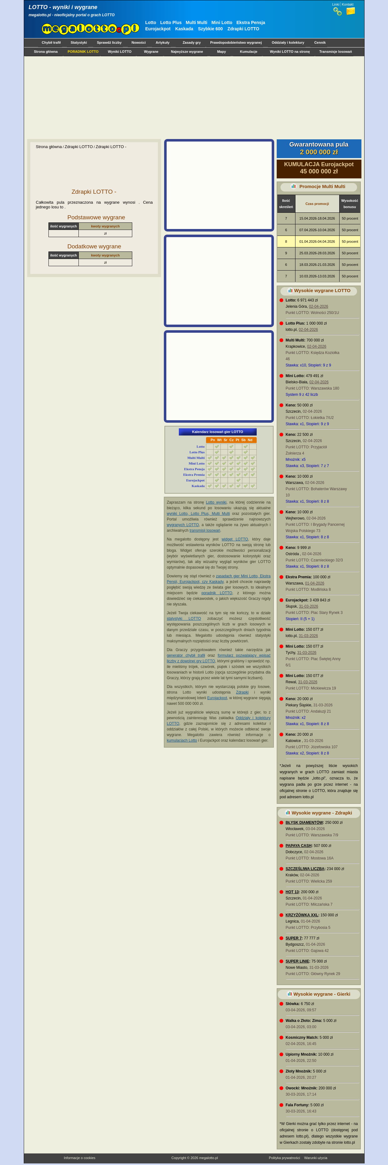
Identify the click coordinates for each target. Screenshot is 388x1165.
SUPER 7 (294, 938)
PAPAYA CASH (299, 846)
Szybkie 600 (210, 28)
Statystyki (79, 42)
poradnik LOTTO (216, 593)
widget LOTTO (235, 539)
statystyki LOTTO (184, 618)
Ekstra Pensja (250, 22)
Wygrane (151, 51)
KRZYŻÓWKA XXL (302, 915)
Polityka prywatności (284, 1158)
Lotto (150, 22)
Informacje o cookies (79, 1158)
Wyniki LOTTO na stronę (290, 51)
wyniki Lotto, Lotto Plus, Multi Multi (198, 513)
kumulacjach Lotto (182, 740)
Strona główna (46, 51)
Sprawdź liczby (109, 42)
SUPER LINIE (297, 961)
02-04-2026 (318, 306)
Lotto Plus (171, 22)
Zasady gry (192, 42)
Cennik (320, 42)
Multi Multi (196, 22)
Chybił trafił (51, 42)
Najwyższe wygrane (187, 51)
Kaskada (184, 28)
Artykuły (162, 42)
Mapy (221, 51)
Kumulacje (249, 51)
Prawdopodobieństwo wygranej (236, 42)
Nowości (139, 42)
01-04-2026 (314, 583)
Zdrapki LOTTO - (111, 146)
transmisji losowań (204, 530)
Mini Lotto (221, 22)
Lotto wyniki (216, 502)
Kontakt (347, 4)
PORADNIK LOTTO (83, 51)
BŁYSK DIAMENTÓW (304, 822)
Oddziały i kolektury (288, 42)
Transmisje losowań (335, 51)
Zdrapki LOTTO (244, 28)
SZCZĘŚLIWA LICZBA (305, 869)
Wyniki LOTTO (119, 51)
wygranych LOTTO (183, 525)
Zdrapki (242, 692)
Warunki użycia (315, 1158)
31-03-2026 (308, 606)
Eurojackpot (158, 28)
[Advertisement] (193, 97)
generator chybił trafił (186, 655)
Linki (336, 4)
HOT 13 (292, 892)
